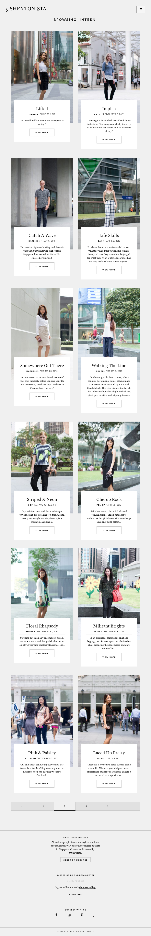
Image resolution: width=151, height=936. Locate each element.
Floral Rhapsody (42, 626)
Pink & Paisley (42, 752)
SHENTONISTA (27, 9)
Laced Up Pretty (109, 752)
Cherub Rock (109, 499)
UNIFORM (75, 852)
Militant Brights (109, 626)
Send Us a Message (75, 860)
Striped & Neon (42, 499)
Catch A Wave (42, 235)
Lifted (42, 108)
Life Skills (109, 235)
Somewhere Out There (42, 365)
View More (42, 132)
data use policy (87, 887)
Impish (109, 108)
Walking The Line (109, 365)
